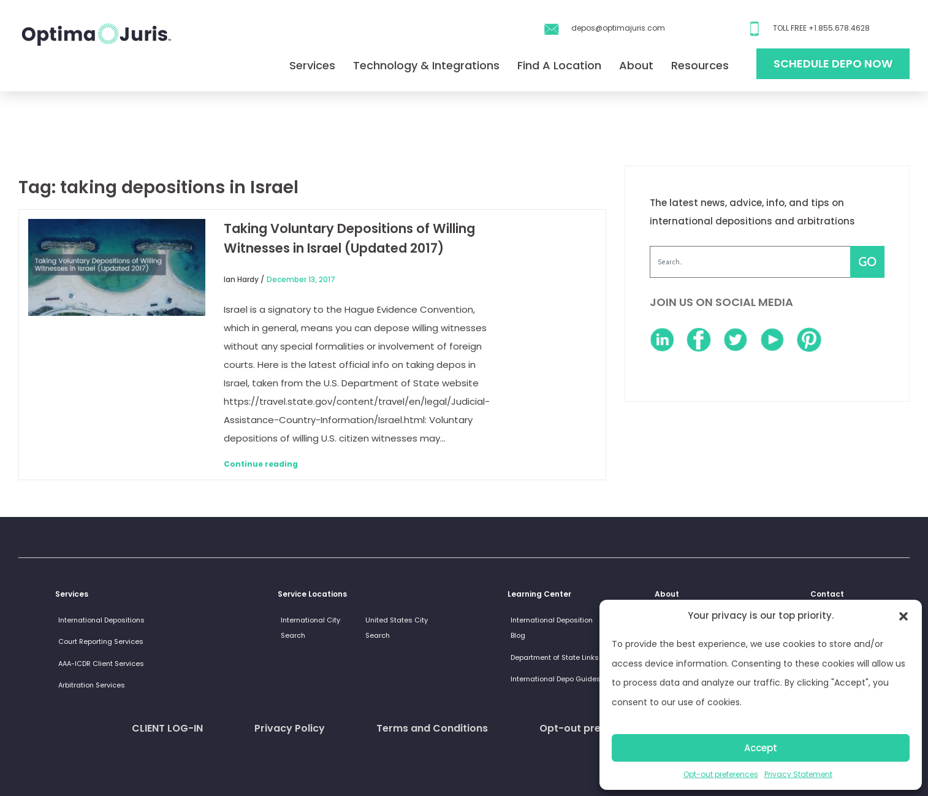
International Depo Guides (556, 679)
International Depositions (101, 620)
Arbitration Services (91, 685)
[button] (903, 616)
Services (312, 65)
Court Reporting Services (100, 641)
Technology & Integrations (426, 65)
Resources (700, 65)
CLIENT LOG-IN (167, 728)
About (636, 65)
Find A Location (559, 65)
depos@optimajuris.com (618, 28)
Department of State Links (555, 657)
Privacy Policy (289, 728)
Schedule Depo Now (833, 63)
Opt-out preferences (720, 774)
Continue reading (261, 464)
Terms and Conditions (432, 728)
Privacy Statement (798, 774)
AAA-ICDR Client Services (101, 663)
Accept (760, 747)
